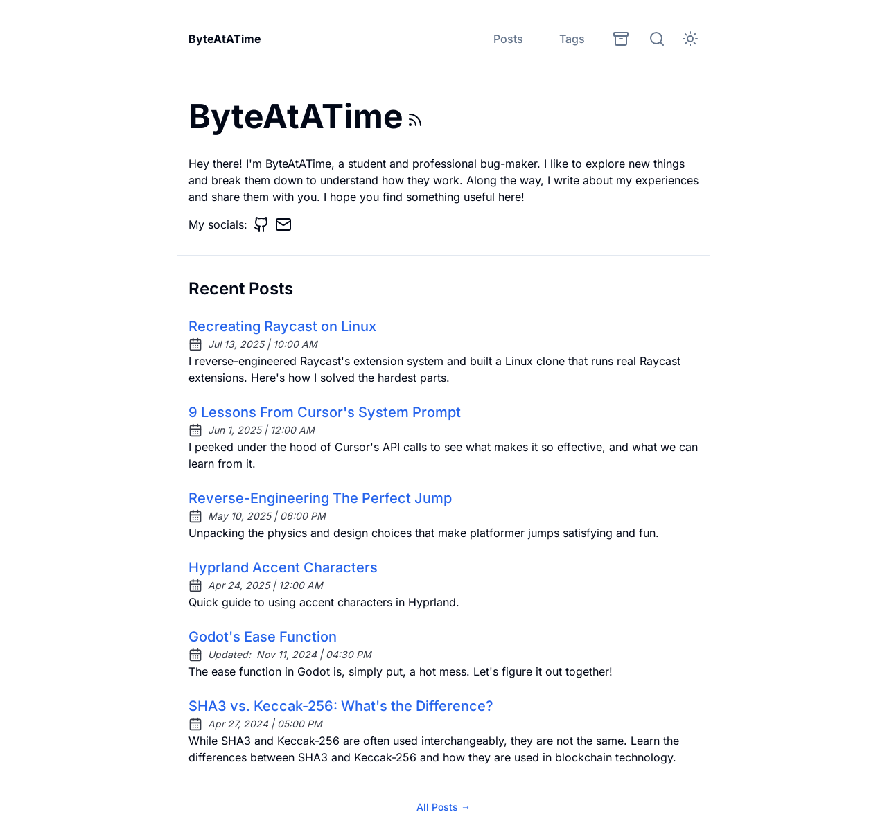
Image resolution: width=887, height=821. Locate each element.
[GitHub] (261, 224)
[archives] (621, 39)
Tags (572, 39)
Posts (508, 39)
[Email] (283, 224)
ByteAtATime (224, 39)
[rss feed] (415, 120)
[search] (657, 39)
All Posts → (443, 807)
